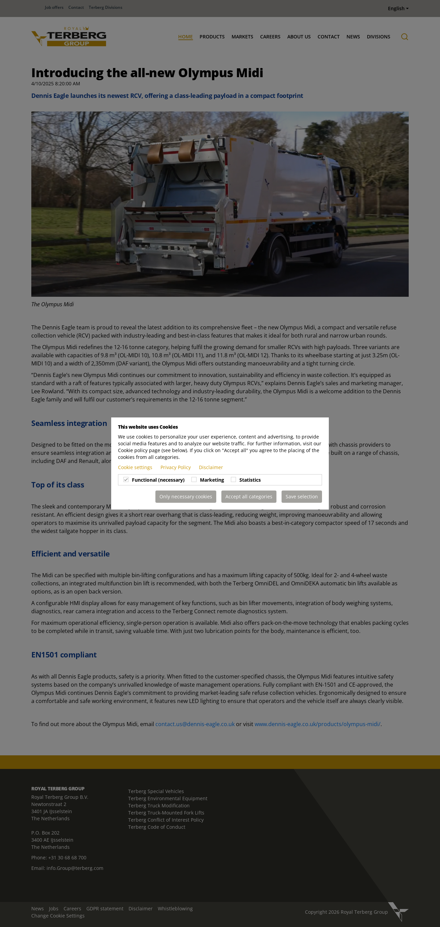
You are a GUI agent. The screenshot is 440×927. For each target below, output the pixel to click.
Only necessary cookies (185, 496)
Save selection (302, 496)
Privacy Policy (176, 467)
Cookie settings (136, 467)
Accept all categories (248, 496)
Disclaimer (211, 467)
